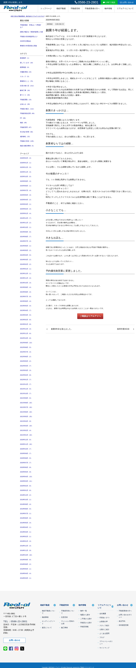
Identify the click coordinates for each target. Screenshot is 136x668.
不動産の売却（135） (27, 141)
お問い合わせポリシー (125, 616)
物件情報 (108, 8)
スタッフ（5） (25, 76)
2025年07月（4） (26, 190)
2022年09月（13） (26, 343)
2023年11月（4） (26, 278)
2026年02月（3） (26, 158)
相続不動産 (61, 8)
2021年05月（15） (26, 416)
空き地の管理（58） (27, 132)
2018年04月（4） (26, 573)
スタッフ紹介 (104, 625)
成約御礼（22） (25, 136)
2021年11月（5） (26, 389)
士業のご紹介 (104, 629)
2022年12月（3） (26, 329)
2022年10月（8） (26, 338)
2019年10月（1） (26, 499)
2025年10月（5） (26, 176)
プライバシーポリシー (106, 642)
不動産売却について (67, 612)
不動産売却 (75, 8)
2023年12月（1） (26, 273)
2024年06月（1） (26, 246)
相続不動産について (48, 612)
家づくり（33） (25, 95)
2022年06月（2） (26, 356)
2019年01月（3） (26, 541)
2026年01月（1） (26, 163)
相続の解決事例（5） (27, 146)
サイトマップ (104, 648)
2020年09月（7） (26, 453)
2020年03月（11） (26, 481)
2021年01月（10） (26, 435)
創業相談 (50, 24)
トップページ (46, 8)
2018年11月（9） (26, 550)
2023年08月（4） (26, 292)
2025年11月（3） (26, 172)
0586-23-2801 (86, 2)
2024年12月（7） (26, 218)
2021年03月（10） (26, 426)
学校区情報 (84, 627)
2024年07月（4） (26, 241)
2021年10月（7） (26, 393)
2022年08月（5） (26, 347)
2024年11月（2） (26, 223)
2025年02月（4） (26, 209)
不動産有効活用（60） (27, 113)
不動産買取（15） (26, 99)
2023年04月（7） (26, 310)
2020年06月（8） (26, 467)
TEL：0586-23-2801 (15, 621)
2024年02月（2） (26, 264)
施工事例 (64, 628)
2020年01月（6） (26, 490)
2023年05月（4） (26, 306)
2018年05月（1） (26, 569)
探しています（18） (27, 63)
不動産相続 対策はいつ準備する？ (30, 26)
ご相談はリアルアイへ (90, 316)
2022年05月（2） (26, 361)
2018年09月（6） (26, 560)
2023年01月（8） (26, 324)
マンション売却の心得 (67, 622)
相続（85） (24, 123)
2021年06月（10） (26, 412)
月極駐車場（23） (26, 72)
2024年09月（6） (26, 232)
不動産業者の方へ (92, 8)
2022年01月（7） (26, 379)
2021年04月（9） (26, 421)
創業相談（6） (25, 67)
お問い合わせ (127, 2)
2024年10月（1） (26, 227)
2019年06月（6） (26, 518)
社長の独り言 (59, 24)
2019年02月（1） (26, 536)
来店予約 (122, 621)
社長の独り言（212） (27, 86)
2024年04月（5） (26, 255)
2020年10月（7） (26, 449)
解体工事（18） (25, 90)
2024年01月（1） (26, 269)
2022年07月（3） (26, 352)
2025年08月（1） (26, 186)
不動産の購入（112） (27, 109)
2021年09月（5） (26, 398)
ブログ (101, 637)
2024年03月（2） (26, 259)
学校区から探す (86, 623)
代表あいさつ (104, 617)
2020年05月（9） (26, 472)
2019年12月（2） (26, 495)
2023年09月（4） (26, 287)
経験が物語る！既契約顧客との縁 (31, 32)
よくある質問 (104, 633)
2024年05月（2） (26, 250)
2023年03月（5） (26, 315)
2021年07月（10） (26, 407)
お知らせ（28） (25, 104)
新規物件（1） (25, 58)
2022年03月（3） (26, 370)
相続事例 (45, 617)
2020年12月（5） (26, 440)
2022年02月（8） (26, 375)
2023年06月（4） (26, 301)
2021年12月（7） (26, 384)
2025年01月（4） (26, 213)
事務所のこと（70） (27, 81)
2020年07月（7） (26, 463)
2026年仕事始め (25, 41)
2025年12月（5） (26, 167)
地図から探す (85, 615)
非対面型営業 (124, 625)
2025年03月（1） (26, 204)
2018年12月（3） (26, 546)
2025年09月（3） (26, 181)
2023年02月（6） (26, 320)
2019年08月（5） (26, 509)
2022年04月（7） (26, 366)
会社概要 (102, 613)
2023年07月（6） (26, 296)
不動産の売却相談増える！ (29, 36)
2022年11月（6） (26, 333)
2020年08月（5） (26, 458)
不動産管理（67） (26, 127)
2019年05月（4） (26, 523)
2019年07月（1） (26, 513)
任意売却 (64, 617)
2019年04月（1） (26, 527)
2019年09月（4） (26, 504)
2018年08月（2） (26, 564)
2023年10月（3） (26, 283)
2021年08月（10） (26, 403)
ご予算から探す (86, 619)
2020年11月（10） (26, 444)
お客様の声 (103, 621)
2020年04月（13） (26, 476)
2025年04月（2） (26, 200)
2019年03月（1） (26, 532)
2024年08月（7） (26, 236)
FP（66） (23, 118)
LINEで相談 (109, 2)
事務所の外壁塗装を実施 (28, 46)
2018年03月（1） (26, 578)
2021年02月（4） (26, 430)
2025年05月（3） (26, 195)
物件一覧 (83, 611)
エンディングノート (48, 622)
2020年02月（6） (26, 486)
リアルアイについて (125, 8)
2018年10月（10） (26, 555)
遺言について (47, 628)
